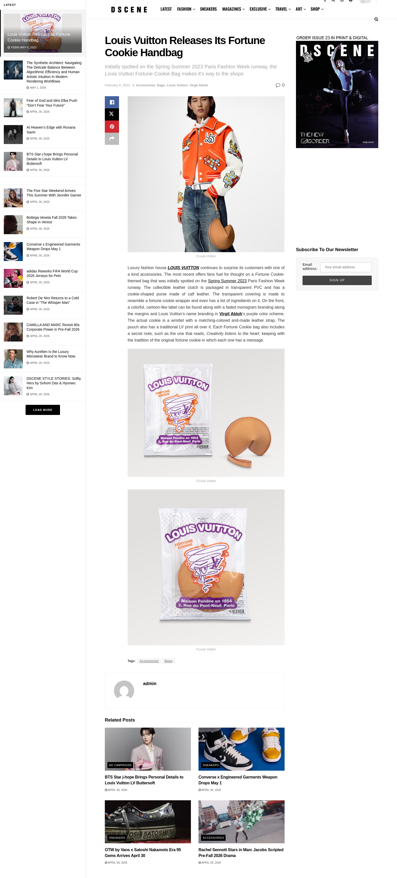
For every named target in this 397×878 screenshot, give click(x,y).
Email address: (310, 267)
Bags (161, 85)
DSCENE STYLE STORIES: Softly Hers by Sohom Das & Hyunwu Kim (54, 383)
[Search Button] (376, 19)
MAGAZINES (231, 9)
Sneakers (211, 765)
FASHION (184, 9)
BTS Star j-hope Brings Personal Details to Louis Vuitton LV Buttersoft (52, 158)
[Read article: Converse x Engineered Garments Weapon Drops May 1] (241, 749)
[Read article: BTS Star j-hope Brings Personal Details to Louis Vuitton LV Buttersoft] (148, 749)
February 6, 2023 (117, 85)
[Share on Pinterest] (112, 127)
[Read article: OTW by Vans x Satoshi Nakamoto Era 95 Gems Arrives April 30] (148, 821)
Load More (42, 409)
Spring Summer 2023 (227, 281)
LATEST (166, 9)
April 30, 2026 (116, 789)
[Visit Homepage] (129, 9)
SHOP (315, 9)
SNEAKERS (208, 9)
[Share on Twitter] (112, 114)
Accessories (145, 85)
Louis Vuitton (177, 85)
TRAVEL (281, 9)
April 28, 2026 (116, 862)
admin (149, 683)
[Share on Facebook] (112, 102)
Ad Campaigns (120, 765)
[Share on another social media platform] (112, 139)
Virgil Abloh (199, 85)
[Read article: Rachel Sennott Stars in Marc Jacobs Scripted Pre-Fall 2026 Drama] (241, 821)
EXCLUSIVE (258, 9)
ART (299, 9)
